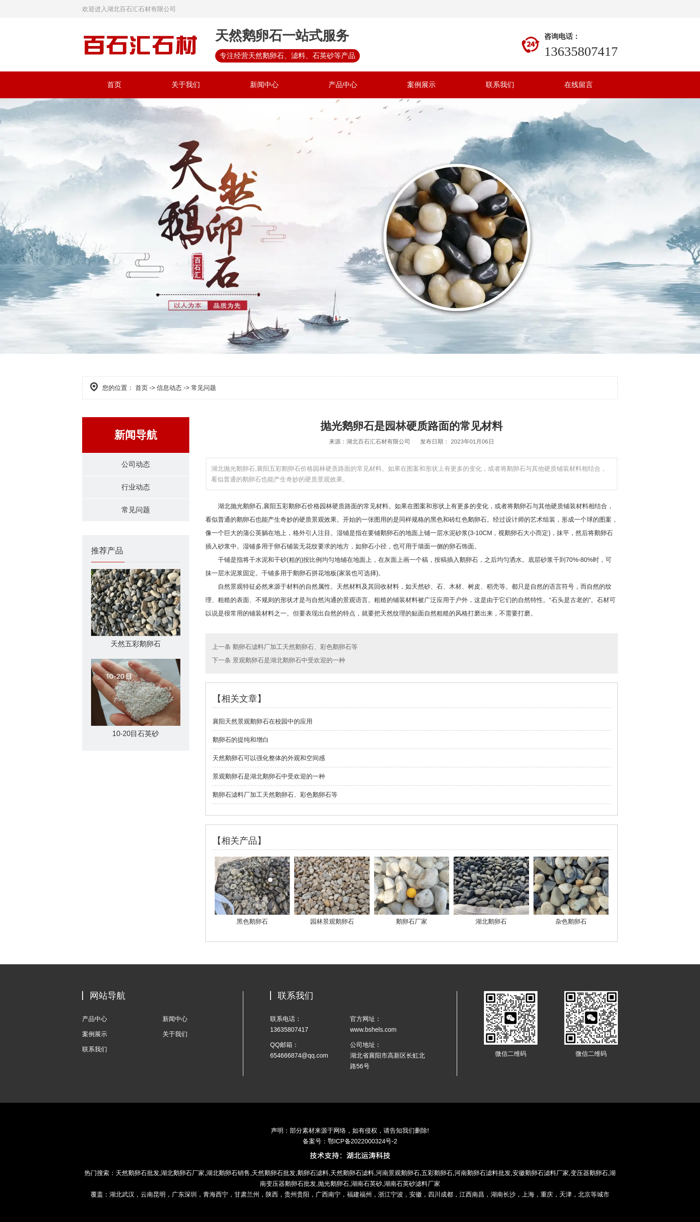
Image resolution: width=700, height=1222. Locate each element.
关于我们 (185, 84)
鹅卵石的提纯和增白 (240, 739)
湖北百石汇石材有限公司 (378, 441)
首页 (114, 84)
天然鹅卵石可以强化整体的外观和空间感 (268, 758)
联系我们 (500, 84)
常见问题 (135, 510)
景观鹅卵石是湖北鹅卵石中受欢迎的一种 (288, 660)
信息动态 (169, 387)
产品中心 (343, 84)
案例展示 (421, 84)
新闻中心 (264, 84)
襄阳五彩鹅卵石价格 (291, 506)
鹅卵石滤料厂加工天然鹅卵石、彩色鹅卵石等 (294, 646)
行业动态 (135, 487)
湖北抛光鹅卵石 (240, 506)
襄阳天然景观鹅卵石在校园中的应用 (262, 721)
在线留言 (578, 84)
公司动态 (135, 464)
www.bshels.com (373, 1029)
